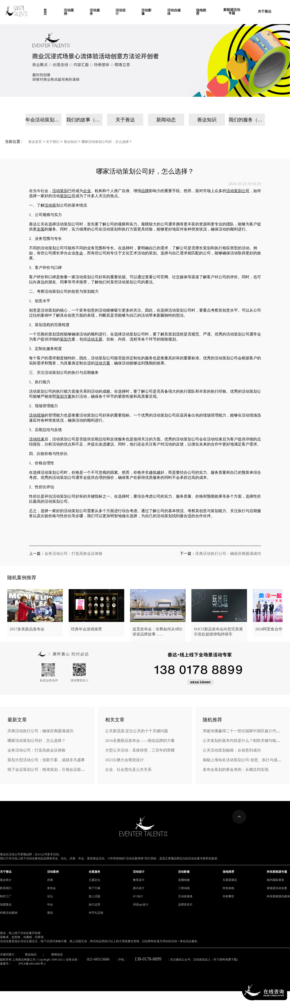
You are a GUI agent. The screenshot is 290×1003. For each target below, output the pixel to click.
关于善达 (125, 119)
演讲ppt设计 (140, 904)
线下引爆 (94, 888)
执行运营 (94, 904)
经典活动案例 (8, 912)
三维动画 (184, 888)
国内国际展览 (275, 880)
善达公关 (36, 224)
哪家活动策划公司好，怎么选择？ (106, 142)
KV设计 (138, 896)
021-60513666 (98, 959)
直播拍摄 (184, 880)
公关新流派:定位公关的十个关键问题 (136, 731)
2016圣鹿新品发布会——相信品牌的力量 (140, 740)
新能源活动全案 (277, 888)
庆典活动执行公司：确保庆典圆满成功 (228, 553)
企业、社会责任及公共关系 (128, 769)
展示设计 (139, 888)
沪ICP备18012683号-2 (32, 963)
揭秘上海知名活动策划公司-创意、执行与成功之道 (246, 760)
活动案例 (53, 871)
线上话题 (94, 896)
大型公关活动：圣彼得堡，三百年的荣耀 (140, 750)
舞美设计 (139, 880)
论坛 (50, 896)
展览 (50, 912)
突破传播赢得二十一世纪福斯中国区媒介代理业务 (245, 731)
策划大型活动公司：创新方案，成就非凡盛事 (46, 760)
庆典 (50, 880)
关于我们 (52, 142)
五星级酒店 (230, 880)
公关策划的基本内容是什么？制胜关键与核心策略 (245, 740)
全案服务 (94, 871)
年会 (50, 904)
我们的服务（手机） (247, 119)
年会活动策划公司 (43, 119)
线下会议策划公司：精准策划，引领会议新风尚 (48, 769)
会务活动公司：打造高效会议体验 (73, 553)
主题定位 (94, 880)
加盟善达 (6, 904)
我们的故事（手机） (84, 119)
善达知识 (207, 119)
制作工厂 (6, 896)
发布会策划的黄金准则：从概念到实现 (235, 769)
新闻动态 (166, 119)
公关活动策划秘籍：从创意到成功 (232, 750)
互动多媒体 (185, 896)
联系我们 (6, 888)
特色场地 (228, 888)
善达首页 (35, 142)
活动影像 (184, 871)
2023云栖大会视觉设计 (124, 760)
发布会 (51, 888)
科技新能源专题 (277, 871)
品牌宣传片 (185, 904)
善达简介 (6, 880)
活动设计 (139, 871)
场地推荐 (228, 871)
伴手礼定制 (96, 912)
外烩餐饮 (228, 896)
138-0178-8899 (148, 959)
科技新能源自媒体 (278, 896)
